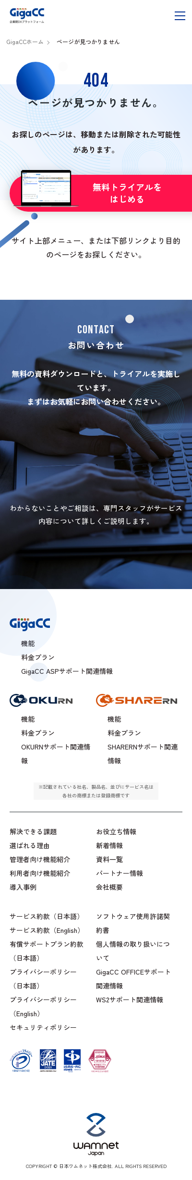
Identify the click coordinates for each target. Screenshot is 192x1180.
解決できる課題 (33, 832)
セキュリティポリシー (43, 1027)
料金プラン (38, 733)
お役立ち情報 (116, 832)
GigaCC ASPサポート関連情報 (67, 671)
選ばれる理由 (30, 846)
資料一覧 (109, 859)
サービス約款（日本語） (47, 916)
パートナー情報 (119, 873)
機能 (28, 719)
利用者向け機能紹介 (40, 873)
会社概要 (109, 887)
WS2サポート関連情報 (129, 1000)
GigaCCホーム (25, 41)
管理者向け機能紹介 (40, 859)
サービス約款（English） (47, 930)
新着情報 (109, 846)
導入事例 (23, 887)
